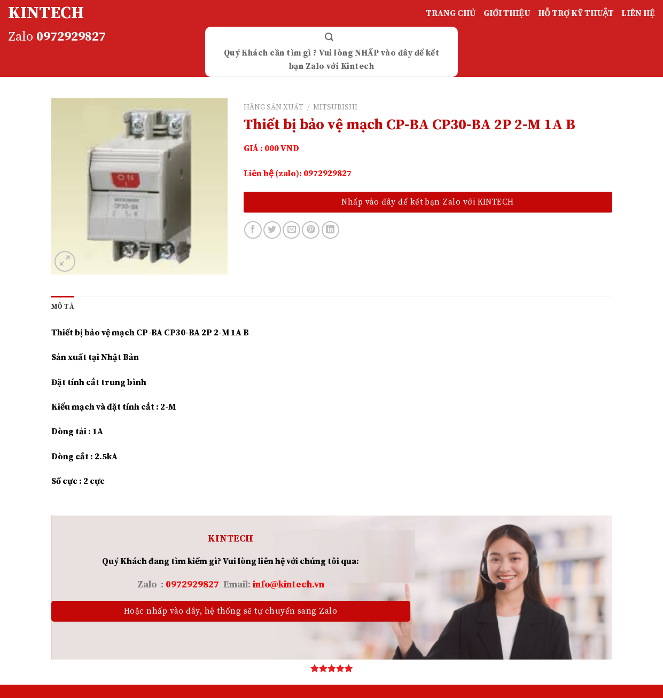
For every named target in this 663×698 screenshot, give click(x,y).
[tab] (62, 306)
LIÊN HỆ (638, 13)
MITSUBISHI (335, 107)
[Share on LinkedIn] (330, 230)
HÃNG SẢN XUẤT (273, 107)
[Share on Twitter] (272, 230)
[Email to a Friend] (291, 230)
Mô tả (62, 306)
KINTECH (46, 13)
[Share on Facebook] (253, 230)
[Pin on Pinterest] (310, 230)
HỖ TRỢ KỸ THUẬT (576, 13)
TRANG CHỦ (451, 13)
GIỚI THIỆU (507, 13)
